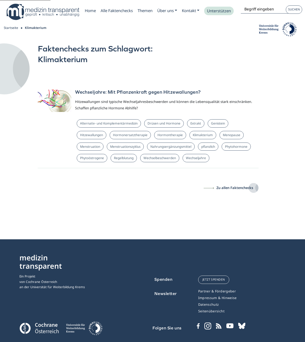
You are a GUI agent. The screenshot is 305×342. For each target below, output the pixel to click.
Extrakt (195, 123)
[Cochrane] (39, 327)
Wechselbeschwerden (160, 158)
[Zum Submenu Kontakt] (190, 10)
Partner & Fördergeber (217, 291)
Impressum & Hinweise (217, 298)
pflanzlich (208, 146)
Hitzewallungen (91, 135)
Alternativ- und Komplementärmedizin (109, 123)
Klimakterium (203, 135)
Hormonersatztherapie (130, 135)
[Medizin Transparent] (42, 12)
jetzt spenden (213, 279)
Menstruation (90, 146)
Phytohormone (236, 146)
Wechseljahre (196, 158)
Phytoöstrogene (92, 158)
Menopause (231, 135)
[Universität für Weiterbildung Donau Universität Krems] (84, 329)
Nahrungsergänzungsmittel (170, 146)
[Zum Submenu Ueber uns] (167, 10)
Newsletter (165, 293)
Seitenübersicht (211, 311)
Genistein (218, 123)
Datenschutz (208, 304)
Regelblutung (124, 158)
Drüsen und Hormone (164, 123)
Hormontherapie (170, 135)
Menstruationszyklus (125, 146)
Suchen (294, 9)
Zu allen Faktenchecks (234, 187)
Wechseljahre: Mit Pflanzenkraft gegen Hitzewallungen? (138, 92)
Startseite (11, 28)
